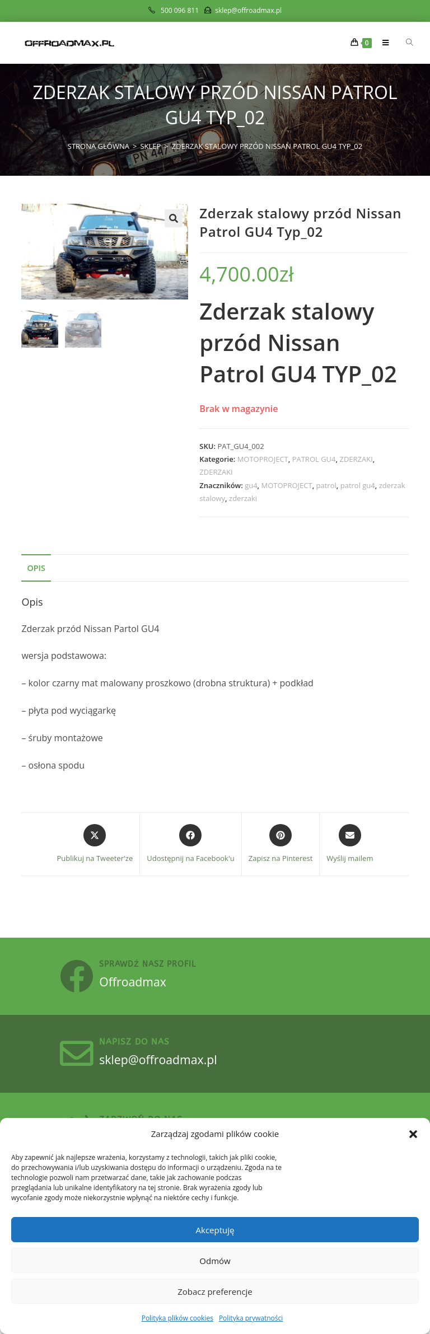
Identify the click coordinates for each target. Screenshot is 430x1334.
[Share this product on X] (95, 844)
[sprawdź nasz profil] (80, 978)
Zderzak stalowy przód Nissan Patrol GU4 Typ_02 (267, 146)
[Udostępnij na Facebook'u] (191, 844)
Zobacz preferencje (215, 1291)
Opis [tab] (36, 568)
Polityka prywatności (251, 1318)
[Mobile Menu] (382, 43)
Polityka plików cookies (177, 1318)
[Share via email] (349, 844)
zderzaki (243, 498)
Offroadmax (141, 984)
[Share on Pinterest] (281, 844)
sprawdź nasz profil (153, 967)
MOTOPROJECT (262, 459)
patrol (326, 485)
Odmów (214, 1260)
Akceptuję (215, 1229)
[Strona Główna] (98, 146)
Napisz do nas (140, 1049)
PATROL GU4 (314, 459)
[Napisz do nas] (80, 1060)
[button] (413, 1134)
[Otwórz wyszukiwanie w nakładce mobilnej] (403, 42)
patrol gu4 (357, 485)
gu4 (251, 485)
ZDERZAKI (355, 459)
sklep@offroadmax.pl (169, 1066)
